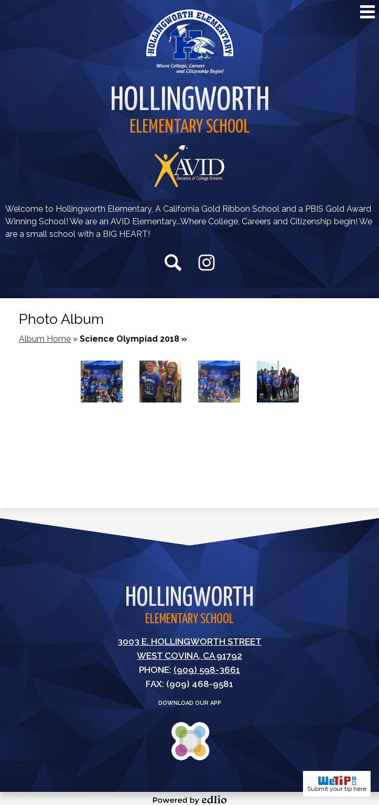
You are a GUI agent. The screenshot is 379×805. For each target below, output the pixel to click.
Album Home (45, 339)
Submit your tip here (336, 783)
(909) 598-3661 (207, 670)
